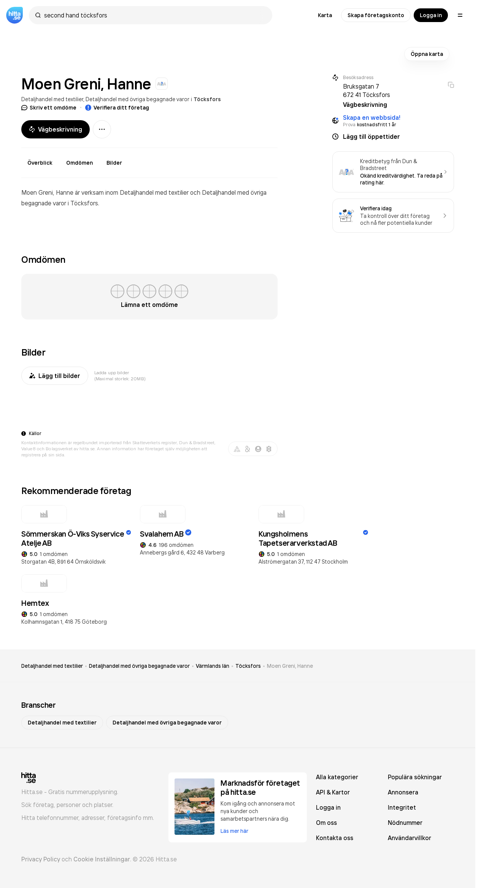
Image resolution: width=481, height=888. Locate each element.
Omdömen (79, 162)
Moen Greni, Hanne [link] (290, 665)
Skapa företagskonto (376, 15)
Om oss (326, 822)
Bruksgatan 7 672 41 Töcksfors (366, 90)
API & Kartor (333, 792)
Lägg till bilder (54, 376)
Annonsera (403, 792)
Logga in (431, 15)
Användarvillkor (409, 838)
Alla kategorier (337, 777)
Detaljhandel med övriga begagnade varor (137, 99)
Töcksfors (207, 99)
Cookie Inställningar (101, 859)
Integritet (402, 807)
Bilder (114, 162)
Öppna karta (427, 54)
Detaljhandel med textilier (52, 99)
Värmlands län (212, 665)
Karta (325, 15)
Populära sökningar (415, 777)
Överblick (39, 162)
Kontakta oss (334, 838)
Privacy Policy (40, 859)
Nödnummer (405, 822)
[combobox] (154, 15)
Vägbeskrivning (55, 129)
